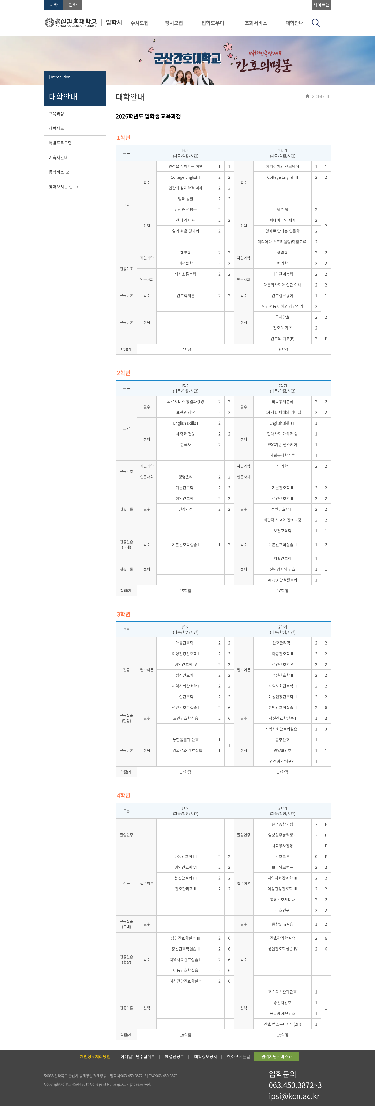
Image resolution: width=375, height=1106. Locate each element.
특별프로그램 (60, 143)
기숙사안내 (58, 157)
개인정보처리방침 (95, 1056)
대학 (54, 5)
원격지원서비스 (276, 1056)
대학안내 (294, 23)
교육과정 (56, 113)
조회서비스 (255, 23)
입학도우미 (212, 23)
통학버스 (59, 172)
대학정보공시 (205, 1056)
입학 (73, 5)
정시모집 (174, 23)
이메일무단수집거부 (138, 1056)
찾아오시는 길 (63, 186)
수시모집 (139, 23)
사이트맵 (321, 5)
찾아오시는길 (238, 1056)
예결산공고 (174, 1056)
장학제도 (56, 128)
